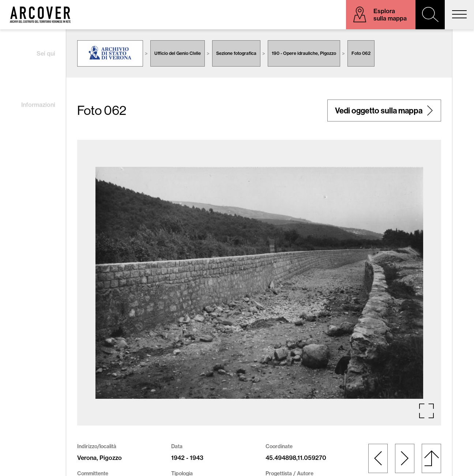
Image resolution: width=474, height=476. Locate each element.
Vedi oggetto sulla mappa (378, 110)
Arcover (40, 14)
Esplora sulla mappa (390, 14)
